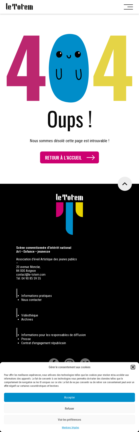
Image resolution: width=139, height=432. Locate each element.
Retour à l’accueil (63, 157)
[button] (133, 367)
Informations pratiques (36, 296)
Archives (27, 319)
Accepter (69, 397)
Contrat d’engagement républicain (43, 343)
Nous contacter (31, 300)
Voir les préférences (69, 419)
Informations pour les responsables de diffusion (53, 335)
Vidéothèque (29, 315)
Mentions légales (70, 427)
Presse (26, 339)
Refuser (69, 408)
